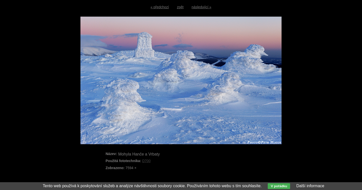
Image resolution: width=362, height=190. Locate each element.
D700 (146, 161)
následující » (201, 7)
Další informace (310, 186)
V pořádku (279, 186)
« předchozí (160, 7)
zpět (180, 7)
